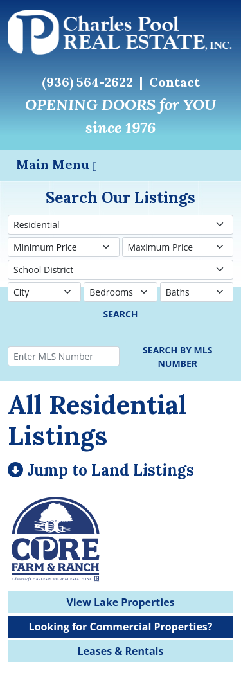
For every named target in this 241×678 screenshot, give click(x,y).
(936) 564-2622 (87, 82)
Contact (174, 82)
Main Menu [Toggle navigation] (56, 164)
